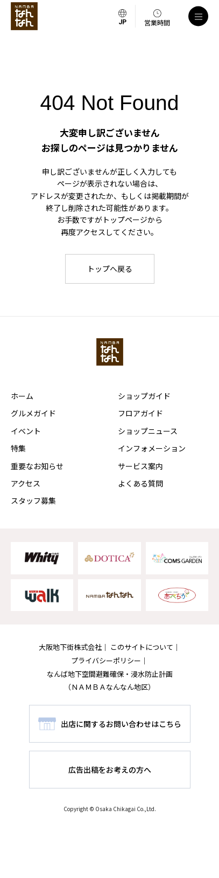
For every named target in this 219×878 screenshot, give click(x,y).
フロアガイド (140, 413)
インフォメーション (152, 448)
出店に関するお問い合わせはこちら (121, 723)
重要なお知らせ (37, 466)
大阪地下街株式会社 (70, 647)
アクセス (25, 483)
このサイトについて (141, 647)
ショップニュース (148, 431)
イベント (26, 431)
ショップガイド (144, 395)
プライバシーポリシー (106, 660)
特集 (18, 448)
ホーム (22, 395)
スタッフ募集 (33, 500)
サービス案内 (140, 466)
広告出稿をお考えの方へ (109, 769)
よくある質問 (140, 483)
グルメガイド (33, 413)
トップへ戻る (109, 268)
